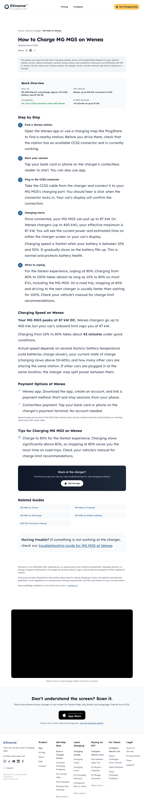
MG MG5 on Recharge (30, 515)
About (41, 757)
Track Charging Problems (113, 775)
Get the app (72, 483)
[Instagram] (4, 761)
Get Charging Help (127, 6)
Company (78, 6)
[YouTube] (13, 761)
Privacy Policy (133, 756)
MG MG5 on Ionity (29, 507)
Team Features (116, 767)
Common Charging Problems (60, 766)
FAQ (40, 761)
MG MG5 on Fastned (85, 507)
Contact (42, 766)
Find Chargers (63, 782)
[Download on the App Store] (72, 715)
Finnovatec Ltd (18, 756)
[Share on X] (26, 50)
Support (130, 765)
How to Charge (33, 30)
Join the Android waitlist (91, 723)
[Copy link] (34, 50)
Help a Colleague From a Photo (115, 759)
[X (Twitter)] (22, 761)
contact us (72, 585)
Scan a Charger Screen (60, 754)
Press (129, 760)
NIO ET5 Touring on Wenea (33, 523)
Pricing (64, 6)
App (40, 748)
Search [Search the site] (8, 768)
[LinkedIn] (18, 761)
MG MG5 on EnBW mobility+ (88, 515)
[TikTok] (9, 761)
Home (21, 30)
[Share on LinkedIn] (30, 50)
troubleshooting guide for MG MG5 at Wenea (75, 545)
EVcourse (10, 742)
